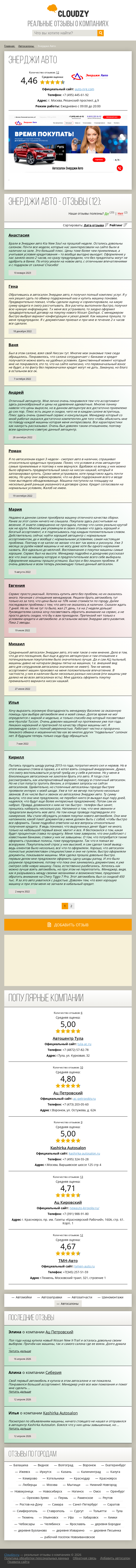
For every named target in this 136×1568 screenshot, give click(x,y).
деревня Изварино (70, 1530)
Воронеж (89, 1465)
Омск (97, 1491)
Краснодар (82, 1478)
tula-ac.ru (84, 1044)
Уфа (71, 1517)
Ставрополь (55, 1511)
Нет (120, 213)
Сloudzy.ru (11, 1555)
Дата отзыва (94, 225)
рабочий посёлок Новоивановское (69, 1537)
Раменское (85, 1498)
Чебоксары (27, 1524)
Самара (57, 1504)
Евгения (17, 585)
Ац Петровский (68, 1093)
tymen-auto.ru (84, 1266)
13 (81, 1176)
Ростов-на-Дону (31, 1504)
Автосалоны (70, 1304)
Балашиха (20, 1465)
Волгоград (65, 1465)
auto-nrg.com (84, 89)
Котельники (55, 1478)
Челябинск (52, 1524)
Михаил (17, 643)
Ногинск (78, 1491)
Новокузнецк (24, 1491)
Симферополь (27, 1511)
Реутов (108, 1498)
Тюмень (28, 1517)
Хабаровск (90, 1517)
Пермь (63, 1498)
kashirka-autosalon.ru (84, 1153)
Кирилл (16, 757)
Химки (112, 1517)
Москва (52, 1485)
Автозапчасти (82, 1297)
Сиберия (53, 1372)
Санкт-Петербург (85, 1504)
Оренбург (117, 1491)
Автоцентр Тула (68, 1038)
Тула (119, 1511)
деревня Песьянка (107, 1530)
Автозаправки (51, 1297)
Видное (43, 1465)
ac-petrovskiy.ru (84, 1099)
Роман (15, 450)
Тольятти (100, 1511)
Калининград (91, 1472)
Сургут (79, 1511)
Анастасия (19, 235)
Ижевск (24, 1472)
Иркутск (45, 1472)
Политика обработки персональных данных (36, 1558)
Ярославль (77, 1524)
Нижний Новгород (103, 1485)
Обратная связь (84, 1558)
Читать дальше (20, 1351)
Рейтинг (116, 225)
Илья (14, 702)
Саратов (113, 1504)
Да (107, 213)
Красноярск (108, 1478)
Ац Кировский (68, 1202)
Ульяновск (50, 1517)
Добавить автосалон (115, 1558)
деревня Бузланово (32, 1530)
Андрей (16, 392)
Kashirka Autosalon (68, 1148)
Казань (66, 1472)
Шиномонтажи (112, 1297)
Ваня (13, 344)
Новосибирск (52, 1491)
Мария (15, 509)
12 (81, 1235)
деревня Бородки (108, 1524)
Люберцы (30, 1485)
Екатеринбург (115, 1465)
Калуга (115, 1472)
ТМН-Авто (68, 1261)
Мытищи (73, 1485)
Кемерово (30, 1478)
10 (81, 1067)
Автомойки (24, 1297)
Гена (13, 286)
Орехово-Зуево (38, 1498)
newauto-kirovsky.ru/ (84, 1208)
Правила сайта (18, 1562)
